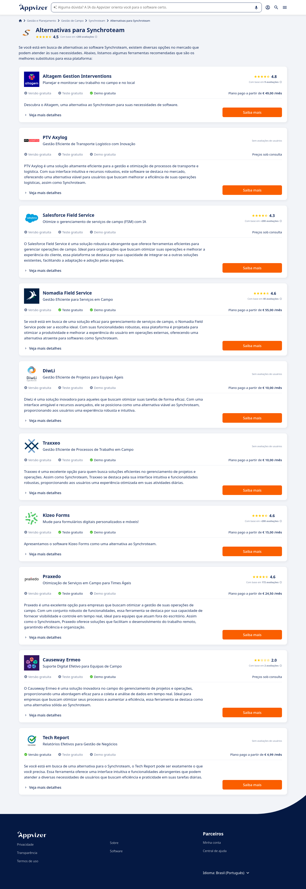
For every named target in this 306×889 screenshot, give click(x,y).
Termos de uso (27, 861)
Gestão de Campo (72, 21)
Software (116, 851)
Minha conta (212, 842)
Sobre (114, 843)
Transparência (27, 853)
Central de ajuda (215, 851)
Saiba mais (252, 112)
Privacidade (25, 844)
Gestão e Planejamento (41, 21)
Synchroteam (97, 21)
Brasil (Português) (233, 872)
